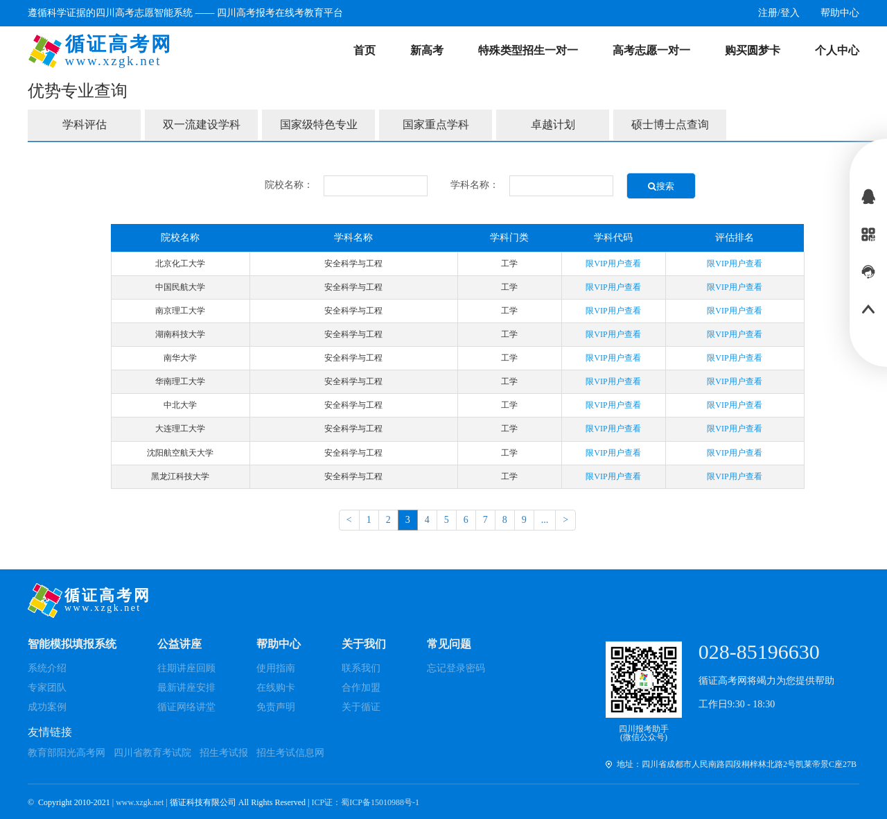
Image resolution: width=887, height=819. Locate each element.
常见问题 (449, 644)
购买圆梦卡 (752, 50)
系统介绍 (47, 668)
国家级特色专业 (319, 124)
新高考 (427, 50)
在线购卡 (275, 687)
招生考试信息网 (290, 753)
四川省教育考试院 (152, 753)
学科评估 (84, 124)
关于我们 (364, 644)
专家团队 (47, 687)
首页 (364, 50)
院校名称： (289, 185)
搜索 (661, 186)
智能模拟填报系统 (72, 644)
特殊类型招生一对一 (528, 50)
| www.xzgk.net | (141, 802)
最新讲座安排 (186, 687)
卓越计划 (553, 124)
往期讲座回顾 (186, 668)
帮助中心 (278, 644)
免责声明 (275, 707)
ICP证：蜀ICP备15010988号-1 (365, 802)
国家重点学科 (436, 124)
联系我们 (361, 668)
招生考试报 (224, 753)
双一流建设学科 (201, 124)
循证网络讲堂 (186, 707)
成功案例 (47, 707)
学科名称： (474, 185)
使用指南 (275, 668)
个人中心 (837, 50)
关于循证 (361, 707)
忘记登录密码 (456, 668)
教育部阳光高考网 (66, 753)
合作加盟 (361, 687)
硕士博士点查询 (670, 124)
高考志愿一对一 (651, 50)
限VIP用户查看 (613, 263)
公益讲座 (179, 644)
